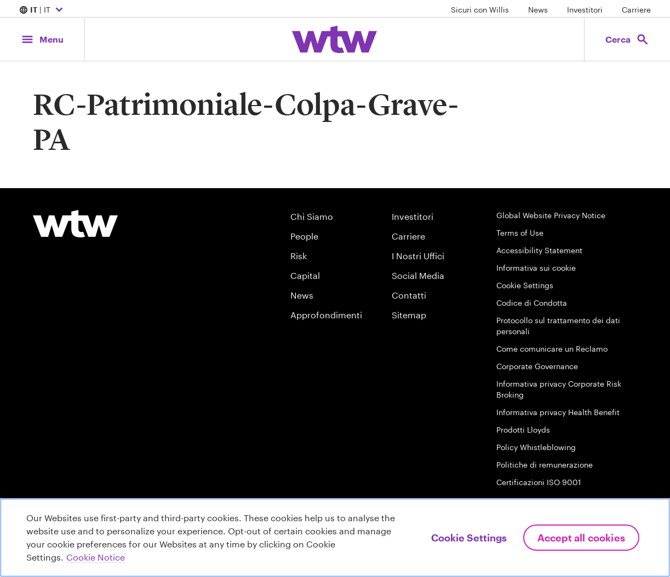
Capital (305, 275)
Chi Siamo (311, 216)
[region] (335, 537)
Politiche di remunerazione (544, 464)
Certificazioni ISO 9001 (538, 482)
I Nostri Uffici (418, 255)
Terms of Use (519, 232)
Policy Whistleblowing (536, 447)
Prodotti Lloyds (523, 429)
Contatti (409, 295)
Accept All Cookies (581, 538)
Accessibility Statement (539, 250)
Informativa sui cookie (536, 267)
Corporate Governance (537, 366)
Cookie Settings (524, 285)
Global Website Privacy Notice (550, 215)
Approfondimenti (326, 315)
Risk (298, 255)
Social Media (418, 275)
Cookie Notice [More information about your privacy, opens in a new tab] (95, 557)
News (538, 9)
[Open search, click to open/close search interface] (627, 39)
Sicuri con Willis (480, 9)
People (304, 236)
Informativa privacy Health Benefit (558, 412)
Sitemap (409, 315)
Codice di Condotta (531, 302)
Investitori (585, 9)
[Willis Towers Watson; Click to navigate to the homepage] (334, 39)
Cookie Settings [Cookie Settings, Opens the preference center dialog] (469, 538)
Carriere (636, 9)
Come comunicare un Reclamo (552, 348)
